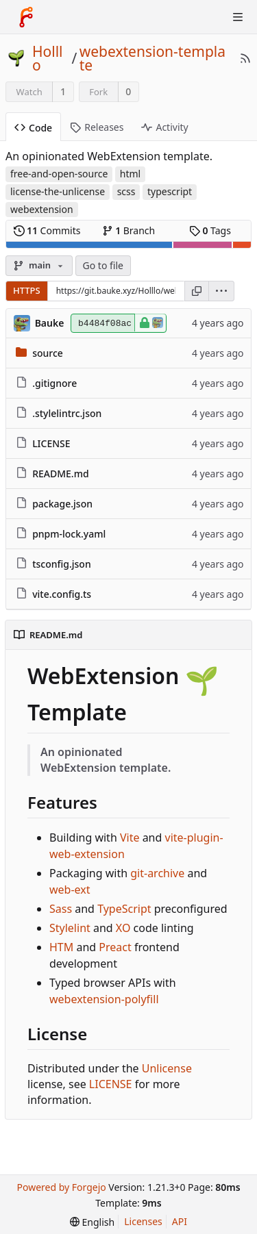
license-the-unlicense (57, 191)
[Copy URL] (196, 291)
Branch (129, 230)
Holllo (47, 58)
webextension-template (152, 58)
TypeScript (124, 908)
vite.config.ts (61, 594)
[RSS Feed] (245, 58)
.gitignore (54, 383)
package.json (62, 503)
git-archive (157, 873)
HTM (61, 947)
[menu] (221, 291)
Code (33, 127)
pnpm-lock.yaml (69, 533)
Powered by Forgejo (61, 1187)
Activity (164, 127)
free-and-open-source (59, 173)
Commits (47, 230)
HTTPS (26, 290)
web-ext (69, 889)
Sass (60, 908)
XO (123, 927)
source (47, 353)
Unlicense (167, 1068)
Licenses (143, 1221)
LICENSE (51, 443)
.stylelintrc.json (66, 413)
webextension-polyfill (104, 999)
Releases (96, 127)
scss (126, 191)
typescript (169, 191)
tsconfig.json (61, 563)
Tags (210, 230)
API (179, 1221)
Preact (115, 947)
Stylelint (69, 927)
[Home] (26, 17)
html (130, 173)
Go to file (103, 265)
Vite (130, 837)
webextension (41, 209)
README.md (60, 473)
